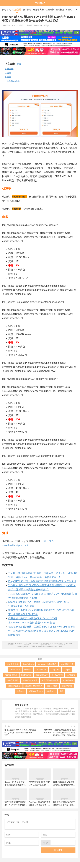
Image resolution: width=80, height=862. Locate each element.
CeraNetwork (28, 664)
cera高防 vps (41, 669)
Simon (24, 705)
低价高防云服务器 (30, 680)
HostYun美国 (57, 675)
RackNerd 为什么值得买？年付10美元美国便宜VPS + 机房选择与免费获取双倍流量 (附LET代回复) (15, 783)
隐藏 (19, 64)
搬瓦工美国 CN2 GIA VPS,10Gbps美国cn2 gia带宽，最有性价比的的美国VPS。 (20, 732)
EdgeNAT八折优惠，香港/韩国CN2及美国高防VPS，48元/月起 (42, 581)
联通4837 (20, 691)
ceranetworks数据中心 (47, 664)
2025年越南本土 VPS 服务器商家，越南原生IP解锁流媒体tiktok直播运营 (64, 783)
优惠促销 (17, 9)
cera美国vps (15, 669)
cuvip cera (55, 669)
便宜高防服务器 (14, 686)
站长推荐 (50, 9)
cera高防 (27, 669)
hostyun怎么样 (42, 675)
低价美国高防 (12, 680)
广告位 (69, 9)
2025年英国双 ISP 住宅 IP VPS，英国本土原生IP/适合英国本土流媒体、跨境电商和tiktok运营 (40, 783)
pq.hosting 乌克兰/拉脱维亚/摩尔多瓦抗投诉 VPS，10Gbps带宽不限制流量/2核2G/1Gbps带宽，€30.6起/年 (59, 732)
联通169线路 (52, 686)
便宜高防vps (68, 680)
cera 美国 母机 (12, 664)
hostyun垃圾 (26, 675)
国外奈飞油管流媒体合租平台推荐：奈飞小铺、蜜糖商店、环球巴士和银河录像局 (64, 803)
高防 (61, 691)
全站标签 (60, 9)
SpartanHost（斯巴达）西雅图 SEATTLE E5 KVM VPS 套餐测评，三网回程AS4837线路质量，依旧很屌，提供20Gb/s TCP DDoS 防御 (41, 630)
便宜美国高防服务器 (50, 680)
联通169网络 (67, 686)
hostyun (67, 669)
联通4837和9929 (35, 691)
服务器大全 (38, 9)
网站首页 (6, 9)
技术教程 (27, 9)
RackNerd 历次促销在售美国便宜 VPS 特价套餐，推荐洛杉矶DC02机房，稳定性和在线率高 (39, 803)
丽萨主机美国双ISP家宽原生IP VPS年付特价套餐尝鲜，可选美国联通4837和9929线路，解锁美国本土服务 (15, 803)
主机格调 (40, 3)
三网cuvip (71, 675)
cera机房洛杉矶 (67, 664)
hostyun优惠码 (11, 675)
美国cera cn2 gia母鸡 (33, 686)
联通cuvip (51, 691)
